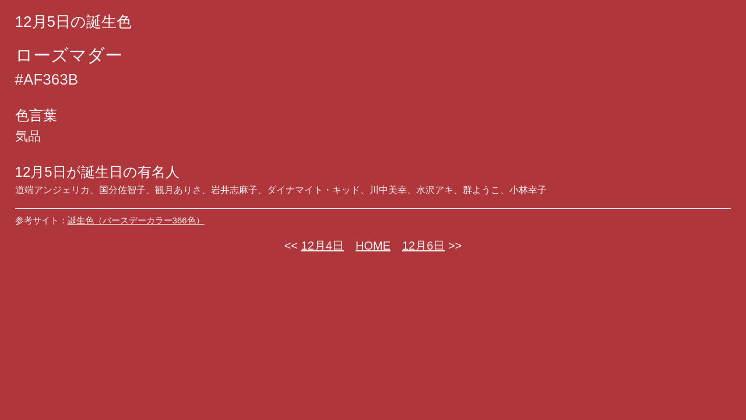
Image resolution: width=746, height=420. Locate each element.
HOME (373, 245)
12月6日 (423, 245)
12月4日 (322, 245)
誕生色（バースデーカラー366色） (136, 220)
